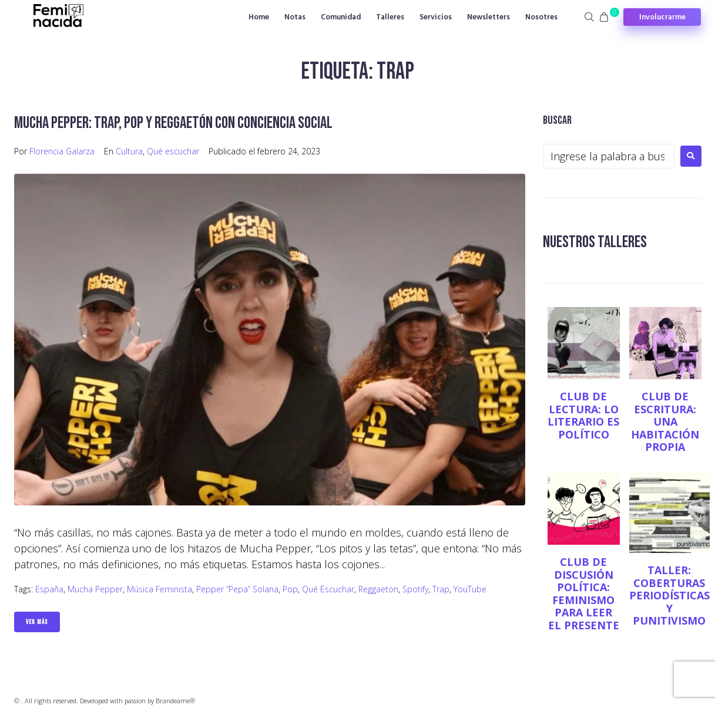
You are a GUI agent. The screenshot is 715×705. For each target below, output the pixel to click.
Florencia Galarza (62, 151)
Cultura (129, 151)
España (49, 589)
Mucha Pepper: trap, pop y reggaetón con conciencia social (173, 123)
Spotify (415, 589)
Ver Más (37, 622)
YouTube (470, 589)
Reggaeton (378, 589)
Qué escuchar (173, 151)
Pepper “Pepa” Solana (237, 589)
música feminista (159, 589)
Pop (290, 589)
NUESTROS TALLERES (595, 242)
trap (440, 589)
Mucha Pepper (95, 589)
